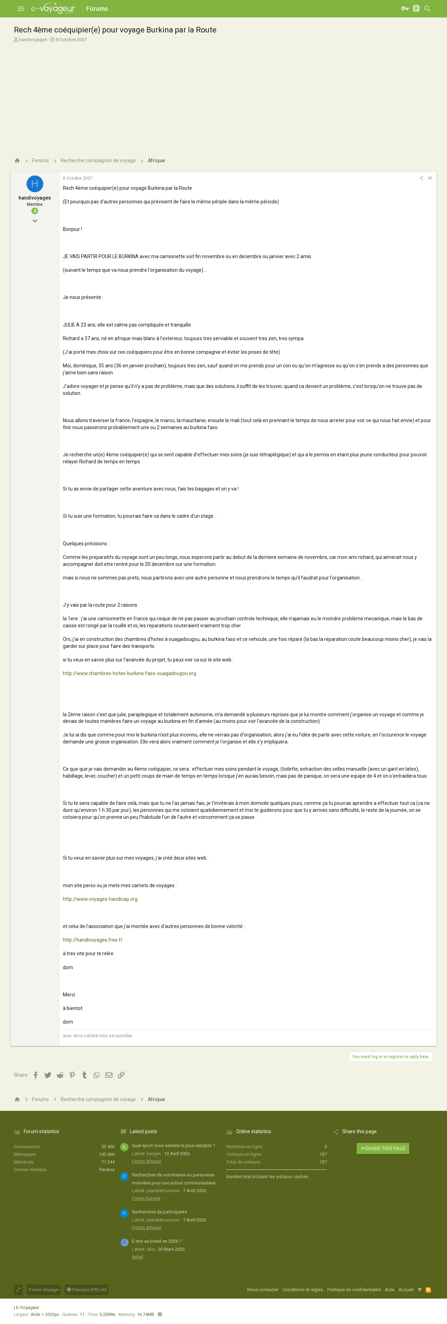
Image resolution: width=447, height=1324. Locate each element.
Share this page (383, 1148)
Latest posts (143, 1131)
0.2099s (107, 1314)
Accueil (405, 1289)
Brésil (137, 1256)
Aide (389, 1289)
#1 (430, 178)
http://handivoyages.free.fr (93, 940)
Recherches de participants (159, 1211)
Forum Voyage (43, 1289)
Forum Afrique (146, 1161)
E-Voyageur (27, 1307)
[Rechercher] (427, 8)
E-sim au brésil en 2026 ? (157, 1241)
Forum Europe (146, 1198)
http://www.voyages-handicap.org (100, 899)
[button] (21, 9)
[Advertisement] (223, 97)
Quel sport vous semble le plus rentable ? (173, 1145)
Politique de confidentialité (354, 1289)
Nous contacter (262, 1289)
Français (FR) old (87, 1289)
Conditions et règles (303, 1289)
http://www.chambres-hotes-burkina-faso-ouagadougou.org (129, 673)
